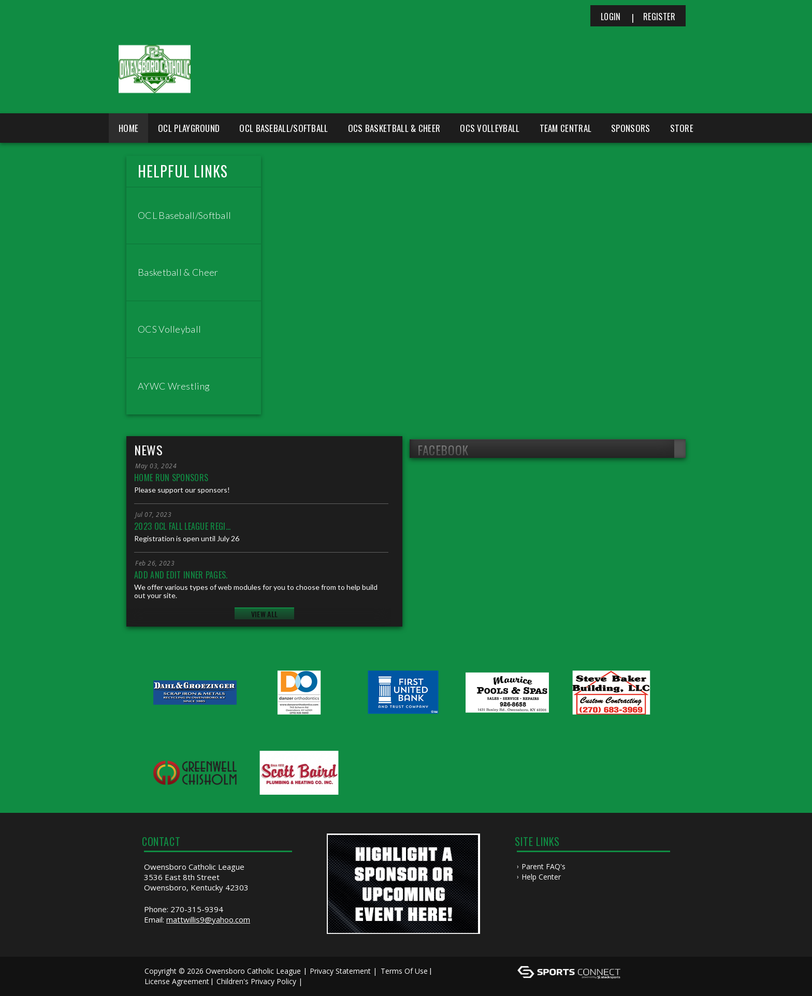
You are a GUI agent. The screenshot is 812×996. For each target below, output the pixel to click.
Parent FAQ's (543, 866)
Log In (319, 981)
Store (682, 128)
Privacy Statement (340, 971)
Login (611, 16)
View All (264, 613)
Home (128, 128)
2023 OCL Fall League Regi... (182, 526)
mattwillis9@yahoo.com (208, 919)
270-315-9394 (196, 909)
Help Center (541, 877)
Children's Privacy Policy (256, 981)
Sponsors (630, 128)
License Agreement (176, 981)
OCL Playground (189, 128)
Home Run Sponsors (171, 477)
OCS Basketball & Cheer (394, 128)
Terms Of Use (404, 971)
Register (659, 16)
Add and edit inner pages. (181, 575)
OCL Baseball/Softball (283, 128)
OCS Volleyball (489, 128)
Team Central (566, 128)
